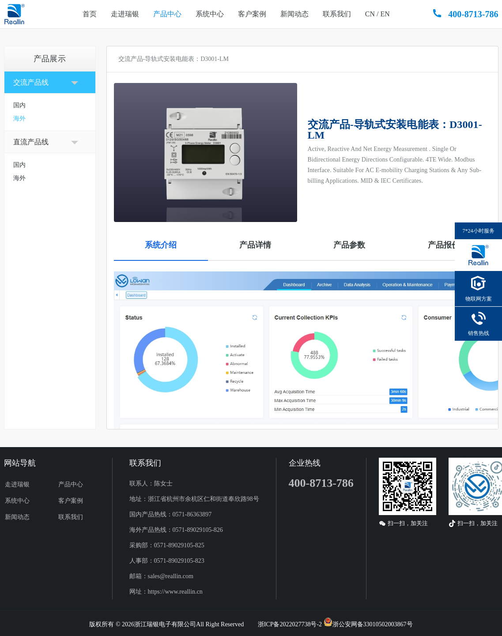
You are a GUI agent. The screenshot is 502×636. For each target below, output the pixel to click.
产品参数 (349, 245)
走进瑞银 (125, 14)
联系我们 (337, 14)
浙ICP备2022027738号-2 (290, 624)
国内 (19, 105)
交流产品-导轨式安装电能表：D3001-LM (173, 59)
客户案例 (252, 14)
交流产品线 (31, 82)
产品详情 (255, 245)
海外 (19, 118)
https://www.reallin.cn (175, 591)
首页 (90, 14)
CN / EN (377, 14)
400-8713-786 (473, 14)
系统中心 (210, 14)
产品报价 (444, 245)
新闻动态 (294, 14)
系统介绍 (161, 245)
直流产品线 (31, 142)
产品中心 (167, 14)
